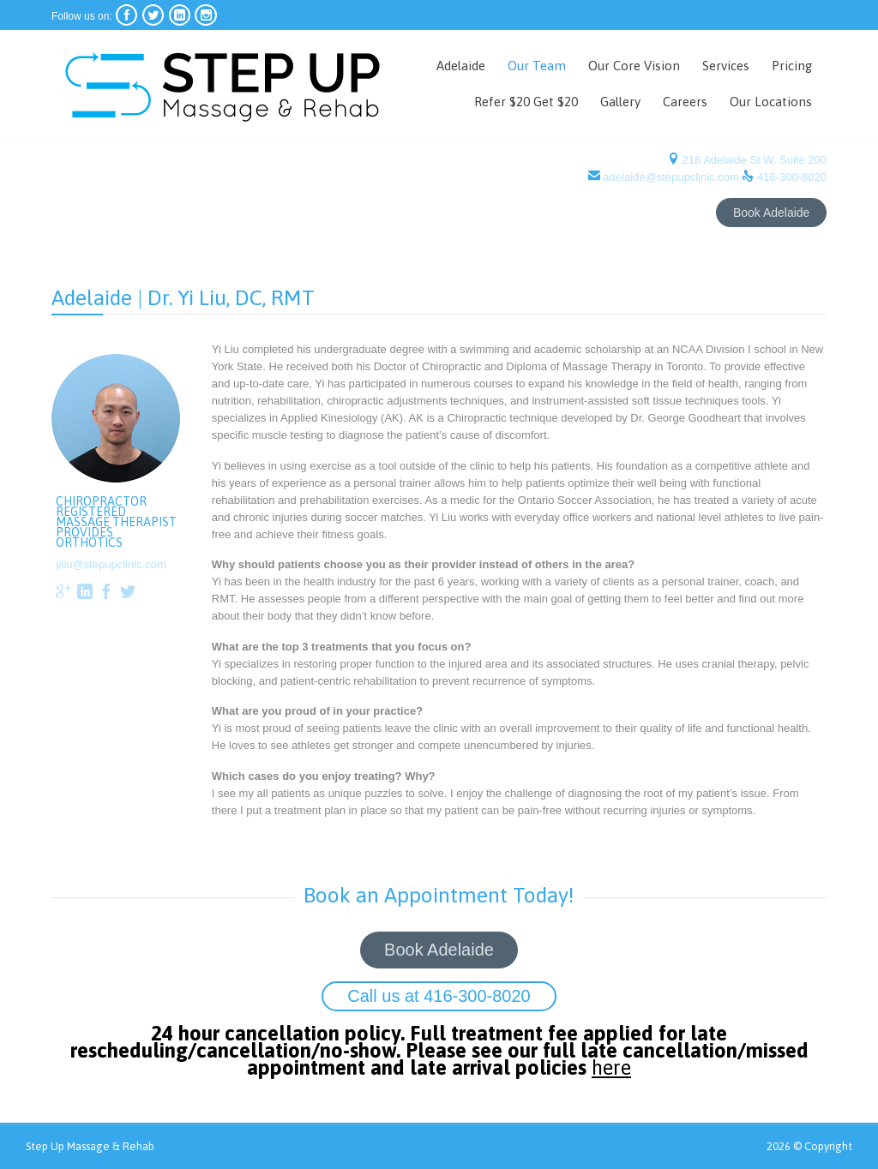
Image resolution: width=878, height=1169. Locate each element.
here (618, 1071)
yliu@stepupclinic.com (111, 564)
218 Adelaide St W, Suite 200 (753, 159)
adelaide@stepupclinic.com (671, 177)
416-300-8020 (792, 177)
